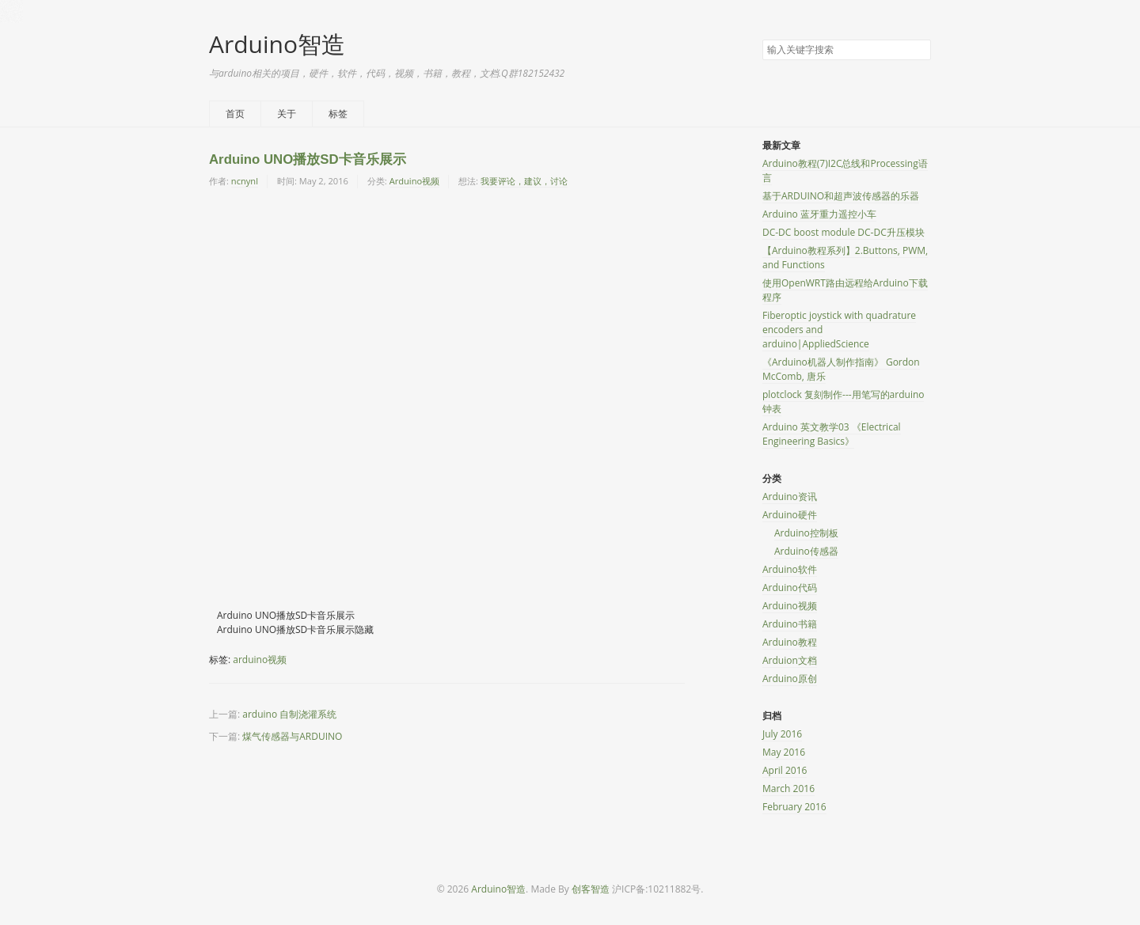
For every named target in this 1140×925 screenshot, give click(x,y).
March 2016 (788, 788)
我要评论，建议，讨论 (524, 181)
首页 (235, 113)
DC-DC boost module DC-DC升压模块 (843, 232)
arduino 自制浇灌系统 (289, 714)
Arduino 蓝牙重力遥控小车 (819, 214)
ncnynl (244, 181)
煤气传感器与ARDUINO (292, 736)
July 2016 (782, 734)
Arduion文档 (789, 660)
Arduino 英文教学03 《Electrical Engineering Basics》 (831, 434)
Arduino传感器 (806, 551)
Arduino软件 (789, 569)
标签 (338, 113)
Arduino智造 (277, 44)
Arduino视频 (415, 181)
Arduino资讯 (789, 496)
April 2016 (784, 770)
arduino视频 (260, 659)
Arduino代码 (789, 587)
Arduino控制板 (806, 533)
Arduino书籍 (789, 624)
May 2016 (783, 752)
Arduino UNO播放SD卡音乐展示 (307, 159)
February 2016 (794, 806)
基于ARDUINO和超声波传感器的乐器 (840, 196)
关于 (286, 113)
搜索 (918, 50)
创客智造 (591, 889)
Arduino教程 (789, 642)
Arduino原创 (789, 678)
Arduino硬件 (789, 514)
